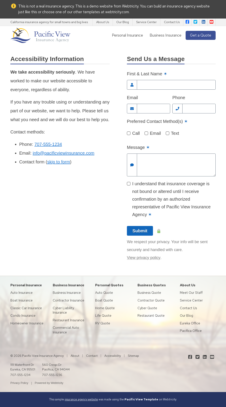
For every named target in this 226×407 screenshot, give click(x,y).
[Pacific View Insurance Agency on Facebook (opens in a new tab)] (187, 22)
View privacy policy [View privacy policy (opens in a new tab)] (143, 257)
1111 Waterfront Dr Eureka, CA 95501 (22, 367)
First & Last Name (147, 73)
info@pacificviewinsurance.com (63, 153)
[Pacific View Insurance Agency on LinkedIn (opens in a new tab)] (203, 22)
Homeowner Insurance (26, 323)
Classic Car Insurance (26, 308)
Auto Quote (104, 292)
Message (138, 147)
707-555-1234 (48, 144)
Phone (178, 97)
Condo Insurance (23, 315)
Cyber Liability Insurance (63, 310)
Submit (139, 230)
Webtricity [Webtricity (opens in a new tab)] (130, 6)
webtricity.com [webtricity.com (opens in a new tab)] (117, 11)
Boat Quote (104, 300)
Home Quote (105, 308)
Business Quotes (151, 285)
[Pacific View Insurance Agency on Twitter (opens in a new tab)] (196, 22)
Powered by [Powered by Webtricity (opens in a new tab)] (49, 383)
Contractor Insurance (68, 300)
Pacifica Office (191, 331)
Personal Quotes (109, 285)
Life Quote (103, 315)
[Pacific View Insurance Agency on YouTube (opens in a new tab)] (212, 22)
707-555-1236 (52, 375)
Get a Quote (200, 35)
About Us (102, 22)
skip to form (58, 161)
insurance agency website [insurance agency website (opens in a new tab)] (188, 6)
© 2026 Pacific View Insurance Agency (37, 356)
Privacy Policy (19, 383)
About (75, 356)
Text (175, 133)
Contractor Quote (151, 300)
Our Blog (122, 22)
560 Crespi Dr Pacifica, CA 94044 (56, 367)
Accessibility (112, 356)
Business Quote (149, 292)
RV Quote (102, 323)
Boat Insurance (21, 300)
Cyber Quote (147, 308)
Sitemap (133, 356)
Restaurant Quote (151, 315)
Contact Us (172, 22)
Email (132, 97)
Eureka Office (190, 323)
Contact (92, 356)
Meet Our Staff (191, 292)
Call (136, 133)
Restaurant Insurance (68, 320)
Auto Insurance (21, 292)
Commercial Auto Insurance (66, 330)
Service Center (146, 22)
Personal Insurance (127, 35)
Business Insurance (165, 35)
